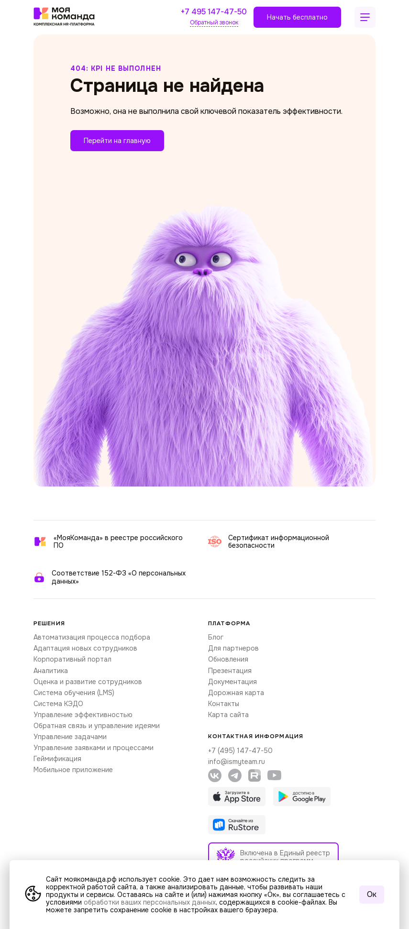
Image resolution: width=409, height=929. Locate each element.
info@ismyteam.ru (236, 761)
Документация (232, 682)
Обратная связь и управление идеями (96, 726)
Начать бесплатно (297, 17)
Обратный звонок (214, 23)
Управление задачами (70, 737)
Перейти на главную (117, 140)
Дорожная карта (236, 693)
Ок (371, 894)
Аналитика (50, 671)
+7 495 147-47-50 (214, 12)
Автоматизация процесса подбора (91, 637)
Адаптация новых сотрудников (85, 648)
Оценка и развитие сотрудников (87, 682)
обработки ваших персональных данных (150, 902)
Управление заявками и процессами (93, 748)
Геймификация (57, 759)
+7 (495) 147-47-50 (240, 750)
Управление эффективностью (83, 715)
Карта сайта (228, 715)
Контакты (223, 704)
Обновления (228, 659)
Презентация (230, 671)
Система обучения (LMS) (73, 693)
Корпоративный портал (72, 659)
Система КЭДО (58, 704)
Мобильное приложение (73, 770)
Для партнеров (233, 648)
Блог (215, 637)
